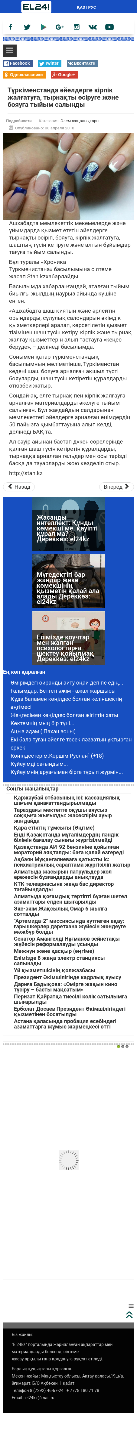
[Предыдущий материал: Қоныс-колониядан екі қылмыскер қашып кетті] (19, 486)
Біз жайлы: (23, 1334)
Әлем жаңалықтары (79, 120)
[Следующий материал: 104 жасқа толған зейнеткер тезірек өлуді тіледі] (116, 486)
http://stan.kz (26, 473)
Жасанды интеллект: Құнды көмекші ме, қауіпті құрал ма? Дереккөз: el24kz (67, 528)
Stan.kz (36, 276)
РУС (92, 7)
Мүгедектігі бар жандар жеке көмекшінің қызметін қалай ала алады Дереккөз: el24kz (68, 588)
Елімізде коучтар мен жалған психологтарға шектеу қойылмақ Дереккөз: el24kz (65, 648)
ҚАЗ (81, 7)
